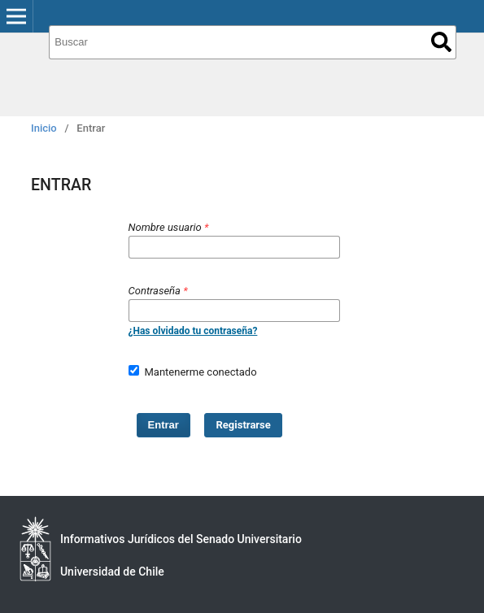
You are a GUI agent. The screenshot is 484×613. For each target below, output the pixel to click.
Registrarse (243, 425)
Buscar (441, 42)
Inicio (44, 128)
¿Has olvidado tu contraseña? (193, 331)
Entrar (163, 425)
